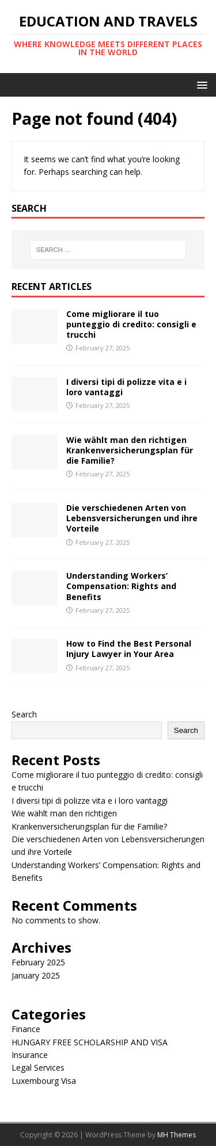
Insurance (30, 1054)
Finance (26, 1028)
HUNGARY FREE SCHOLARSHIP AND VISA (90, 1042)
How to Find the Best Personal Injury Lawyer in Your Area (128, 648)
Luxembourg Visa (44, 1080)
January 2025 (36, 975)
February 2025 (38, 962)
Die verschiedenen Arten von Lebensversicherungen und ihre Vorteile (132, 518)
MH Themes (176, 1135)
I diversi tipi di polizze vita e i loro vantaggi (126, 387)
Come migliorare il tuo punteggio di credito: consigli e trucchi (131, 324)
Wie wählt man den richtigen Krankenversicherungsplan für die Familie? (129, 450)
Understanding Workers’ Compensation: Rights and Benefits (121, 586)
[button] (200, 84)
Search (24, 714)
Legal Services (38, 1067)
